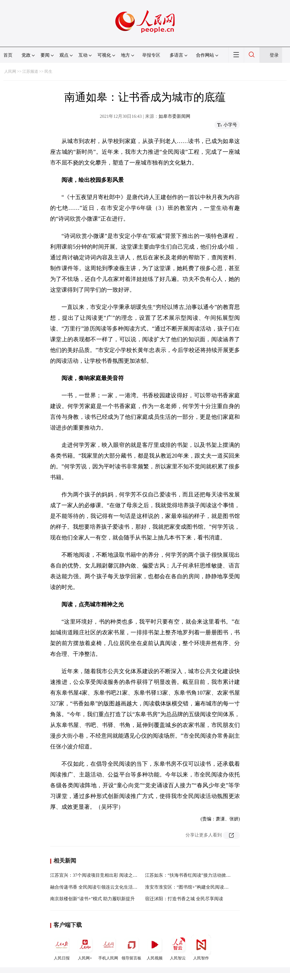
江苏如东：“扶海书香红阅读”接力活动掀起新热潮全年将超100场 (209, 875)
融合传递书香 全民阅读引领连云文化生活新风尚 (98, 887)
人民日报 (62, 947)
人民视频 (155, 947)
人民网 (10, 71)
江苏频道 (30, 71)
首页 (7, 55)
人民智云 (178, 947)
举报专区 (151, 55)
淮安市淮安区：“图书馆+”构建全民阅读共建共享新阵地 (200, 887)
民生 (48, 71)
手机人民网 (108, 947)
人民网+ (85, 947)
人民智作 (201, 947)
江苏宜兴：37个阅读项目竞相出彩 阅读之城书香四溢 (102, 875)
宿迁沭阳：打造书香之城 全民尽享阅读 (184, 898)
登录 (274, 55)
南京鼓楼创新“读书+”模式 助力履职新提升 (92, 898)
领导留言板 (131, 947)
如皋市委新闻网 (174, 116)
